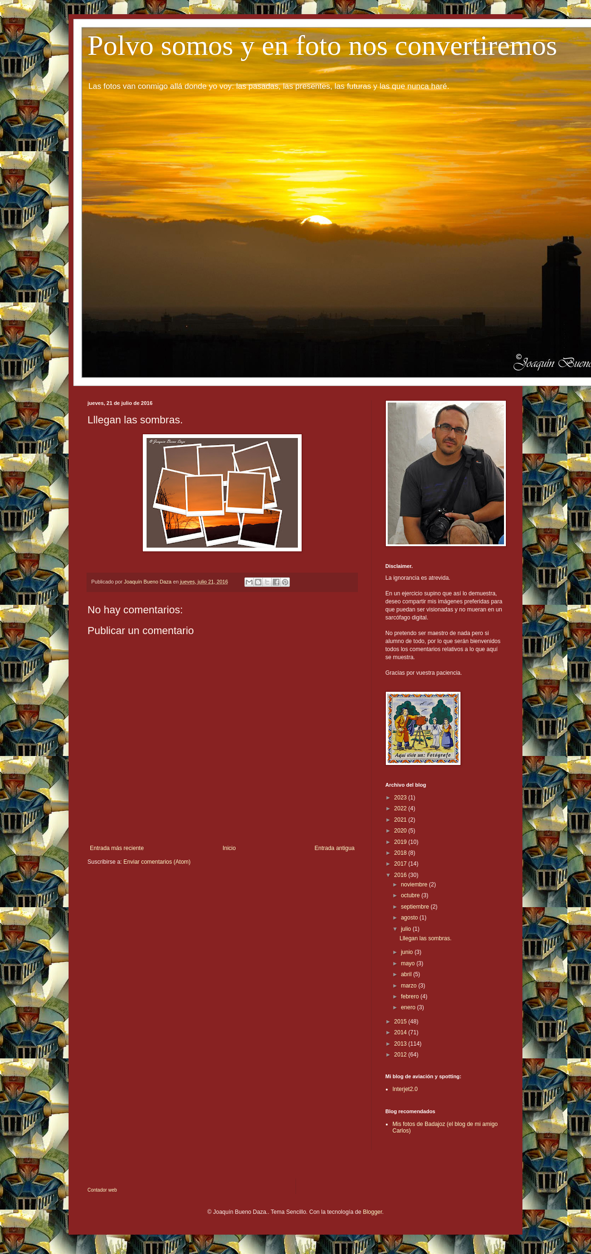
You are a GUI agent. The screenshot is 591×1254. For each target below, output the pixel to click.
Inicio (229, 848)
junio (408, 952)
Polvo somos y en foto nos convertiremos (322, 45)
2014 (401, 1032)
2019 (401, 842)
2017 (401, 863)
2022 (401, 808)
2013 (401, 1043)
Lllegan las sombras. (426, 938)
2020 (401, 830)
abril (407, 974)
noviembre (415, 884)
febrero (410, 996)
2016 (401, 875)
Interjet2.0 (404, 1089)
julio (407, 929)
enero (409, 1007)
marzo (409, 985)
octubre (411, 895)
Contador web (102, 1190)
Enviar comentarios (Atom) (157, 862)
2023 (401, 797)
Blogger (372, 1212)
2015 (401, 1021)
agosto (410, 917)
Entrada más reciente (117, 848)
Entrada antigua (334, 848)
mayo (409, 963)
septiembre (416, 906)
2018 (401, 853)
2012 (401, 1054)
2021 (401, 819)
